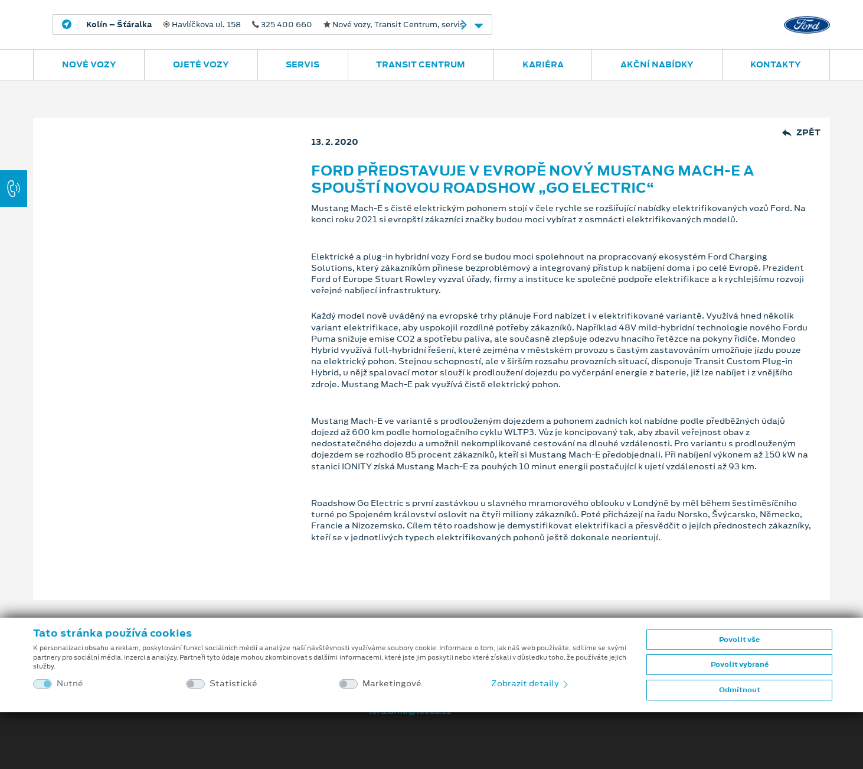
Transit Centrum (420, 64)
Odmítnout (739, 690)
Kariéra (543, 64)
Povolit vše (739, 639)
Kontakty (775, 64)
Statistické (233, 683)
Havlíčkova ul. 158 (275, 25)
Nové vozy (89, 64)
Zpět (801, 132)
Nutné (70, 683)
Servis (302, 64)
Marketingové (391, 683)
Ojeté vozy (201, 64)
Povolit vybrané (740, 664)
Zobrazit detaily (530, 683)
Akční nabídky (657, 64)
